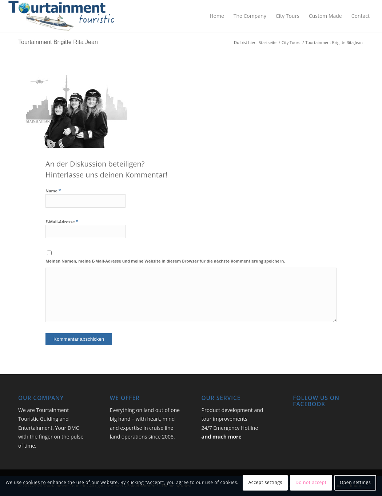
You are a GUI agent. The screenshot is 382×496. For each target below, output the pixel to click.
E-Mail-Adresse (61, 222)
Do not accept (310, 482)
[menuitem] (217, 16)
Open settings (355, 482)
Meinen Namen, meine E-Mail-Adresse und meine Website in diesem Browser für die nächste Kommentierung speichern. (165, 261)
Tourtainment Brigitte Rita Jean (58, 42)
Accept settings (265, 482)
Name (53, 191)
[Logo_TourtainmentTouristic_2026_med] (61, 16)
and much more (222, 436)
